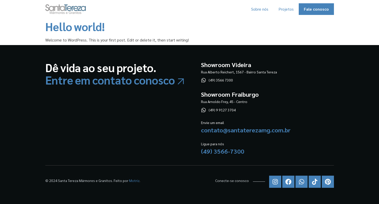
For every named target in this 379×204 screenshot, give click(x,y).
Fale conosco (316, 9)
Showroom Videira (226, 64)
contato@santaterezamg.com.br (246, 130)
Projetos (286, 9)
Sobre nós (259, 9)
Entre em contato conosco (110, 80)
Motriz (134, 180)
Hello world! (75, 26)
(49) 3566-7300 (222, 151)
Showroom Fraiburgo (230, 94)
